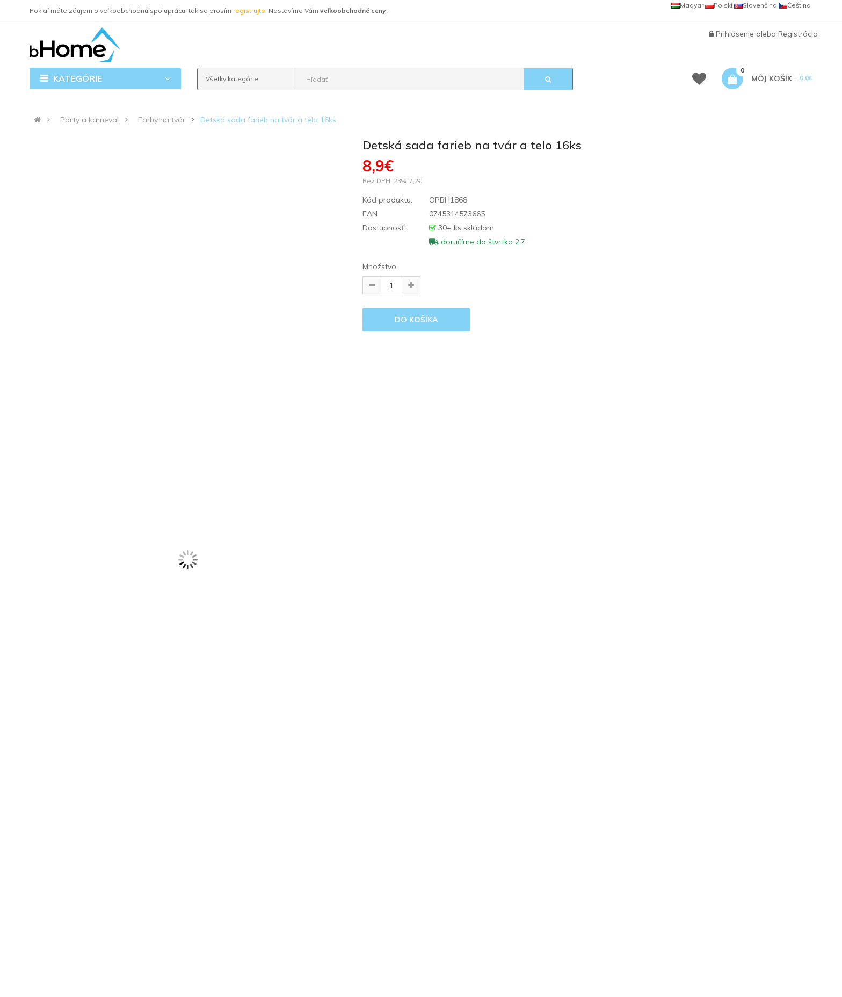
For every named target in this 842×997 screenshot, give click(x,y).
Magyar (687, 5)
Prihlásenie (736, 34)
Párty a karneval (89, 120)
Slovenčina (755, 5)
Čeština (795, 5)
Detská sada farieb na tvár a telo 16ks (268, 120)
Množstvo (379, 266)
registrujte (249, 10)
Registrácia (798, 34)
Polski (718, 5)
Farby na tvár (161, 120)
